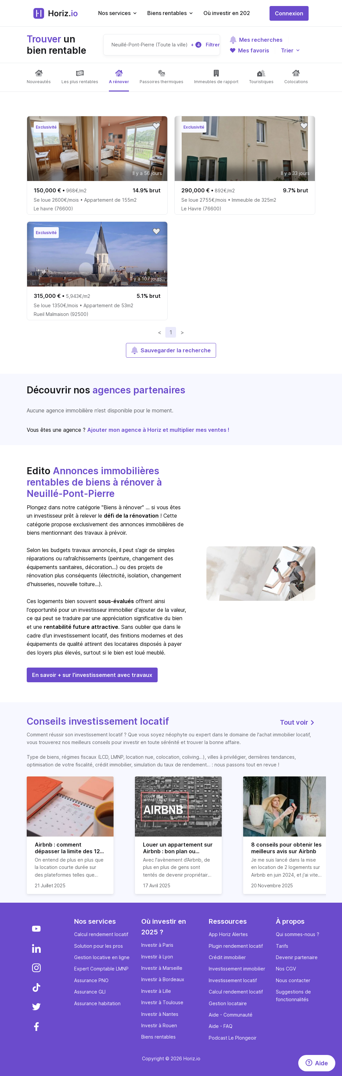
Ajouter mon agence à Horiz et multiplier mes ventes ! (158, 429)
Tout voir (297, 722)
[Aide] (316, 1063)
